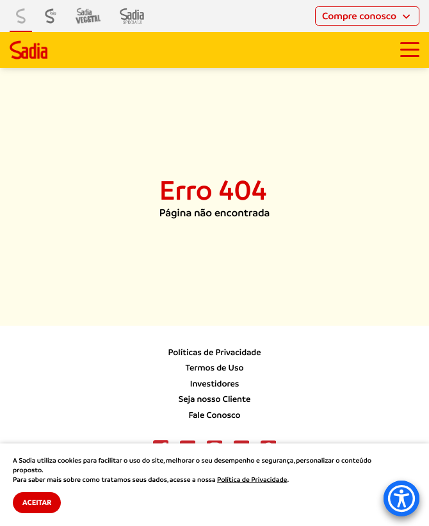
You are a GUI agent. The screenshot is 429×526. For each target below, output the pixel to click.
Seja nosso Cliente (215, 399)
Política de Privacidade (252, 480)
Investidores (214, 384)
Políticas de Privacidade (214, 353)
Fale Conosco (214, 415)
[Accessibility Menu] (401, 498)
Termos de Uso (214, 368)
